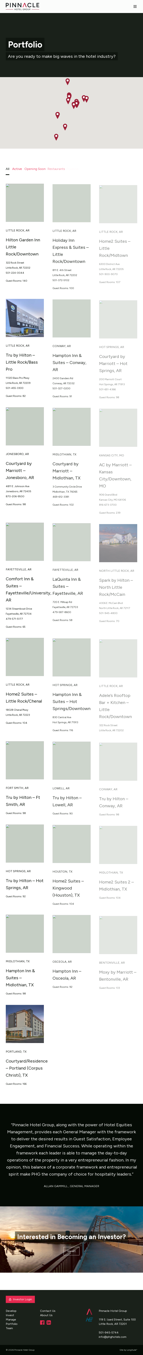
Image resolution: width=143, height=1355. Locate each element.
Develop (11, 1311)
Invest (71, 1251)
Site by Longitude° (128, 1350)
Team (9, 1328)
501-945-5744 (109, 1332)
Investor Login (20, 1299)
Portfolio (12, 1324)
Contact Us (47, 1311)
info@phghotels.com (112, 1337)
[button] (76, 104)
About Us (46, 1315)
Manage (11, 1319)
